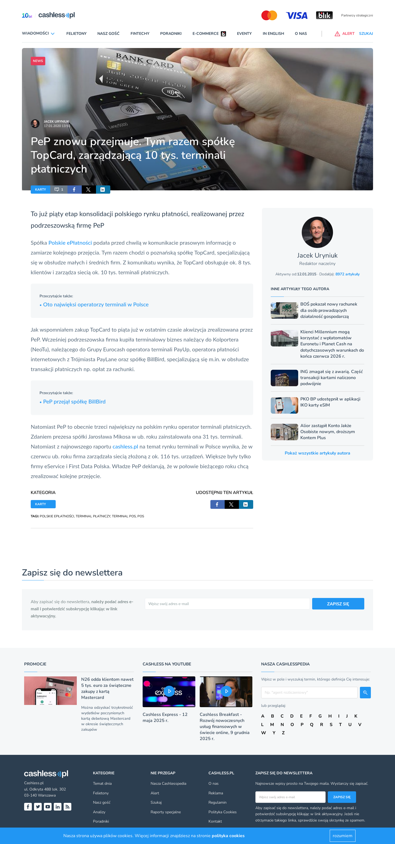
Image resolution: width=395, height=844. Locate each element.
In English (273, 33)
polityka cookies (228, 836)
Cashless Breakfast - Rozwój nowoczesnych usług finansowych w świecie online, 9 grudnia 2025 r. (225, 727)
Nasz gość (108, 33)
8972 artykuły (347, 274)
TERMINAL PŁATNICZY (93, 516)
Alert (155, 793)
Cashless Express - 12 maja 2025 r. (165, 718)
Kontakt (215, 821)
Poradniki (171, 33)
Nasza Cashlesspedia (168, 783)
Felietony (76, 33)
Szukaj (156, 802)
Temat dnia (102, 783)
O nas (301, 33)
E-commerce (206, 33)
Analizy (99, 812)
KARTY (40, 189)
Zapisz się (342, 797)
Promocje (35, 664)
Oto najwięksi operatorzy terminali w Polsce (94, 304)
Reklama (215, 793)
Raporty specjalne (166, 812)
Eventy (244, 33)
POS (140, 516)
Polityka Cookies (222, 812)
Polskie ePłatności (70, 242)
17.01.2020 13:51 (57, 126)
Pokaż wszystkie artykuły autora (317, 453)
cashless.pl (125, 446)
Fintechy (140, 33)
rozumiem (342, 836)
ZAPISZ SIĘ (338, 603)
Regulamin (217, 802)
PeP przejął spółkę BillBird (73, 401)
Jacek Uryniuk (56, 121)
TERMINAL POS (124, 516)
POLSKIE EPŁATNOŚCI (57, 516)
